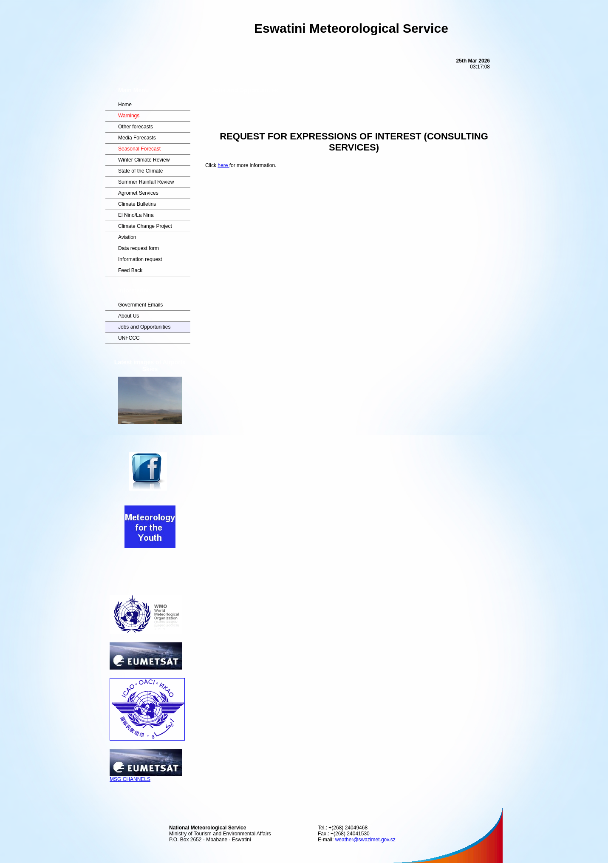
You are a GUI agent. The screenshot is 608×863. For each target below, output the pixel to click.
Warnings (128, 116)
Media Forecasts (137, 138)
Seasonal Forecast (139, 149)
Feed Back (130, 270)
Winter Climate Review (144, 160)
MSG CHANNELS (146, 777)
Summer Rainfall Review (146, 182)
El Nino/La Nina (135, 215)
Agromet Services (138, 193)
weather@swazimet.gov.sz (365, 840)
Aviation (127, 237)
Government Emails (140, 305)
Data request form (138, 248)
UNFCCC (129, 338)
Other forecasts (135, 127)
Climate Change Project (145, 226)
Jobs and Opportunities (144, 327)
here (223, 165)
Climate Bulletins (137, 204)
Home (125, 105)
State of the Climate (140, 171)
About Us (128, 316)
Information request (140, 259)
